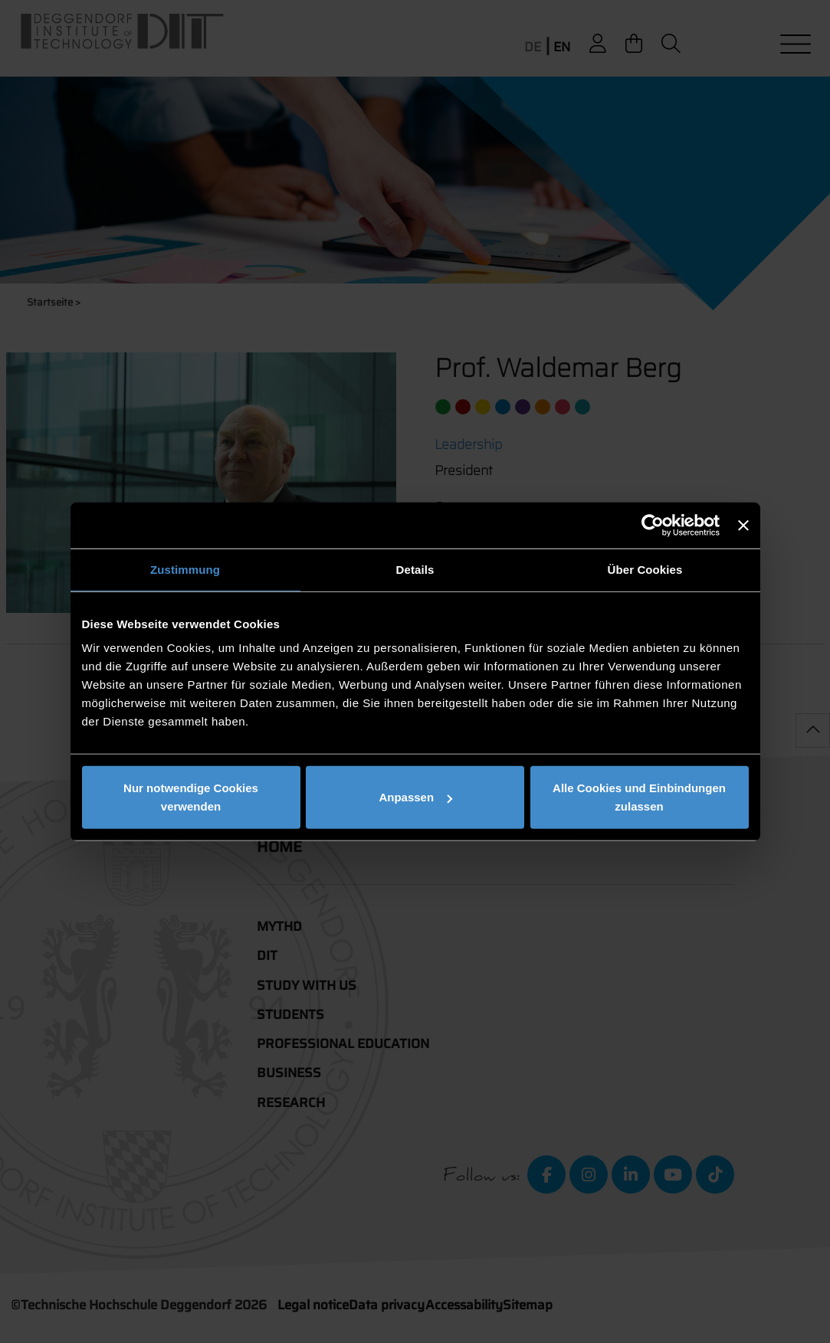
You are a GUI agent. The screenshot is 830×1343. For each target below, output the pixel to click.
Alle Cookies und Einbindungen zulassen (639, 797)
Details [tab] (415, 568)
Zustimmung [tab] (185, 568)
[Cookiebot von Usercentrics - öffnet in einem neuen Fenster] (653, 524)
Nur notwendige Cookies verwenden (190, 797)
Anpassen (415, 797)
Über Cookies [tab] (645, 568)
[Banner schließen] (743, 524)
